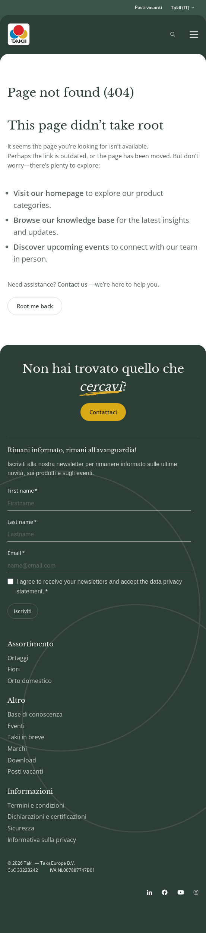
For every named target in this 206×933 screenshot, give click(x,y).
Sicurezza (20, 828)
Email (14, 552)
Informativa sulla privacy (41, 840)
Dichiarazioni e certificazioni (46, 816)
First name (20, 490)
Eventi (16, 726)
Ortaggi (17, 658)
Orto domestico (29, 681)
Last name (20, 521)
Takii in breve (25, 737)
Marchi (17, 749)
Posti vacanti (148, 7)
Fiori (13, 669)
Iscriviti (23, 611)
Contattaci (103, 412)
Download (21, 760)
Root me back (35, 306)
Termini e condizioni (35, 805)
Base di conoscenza (35, 714)
